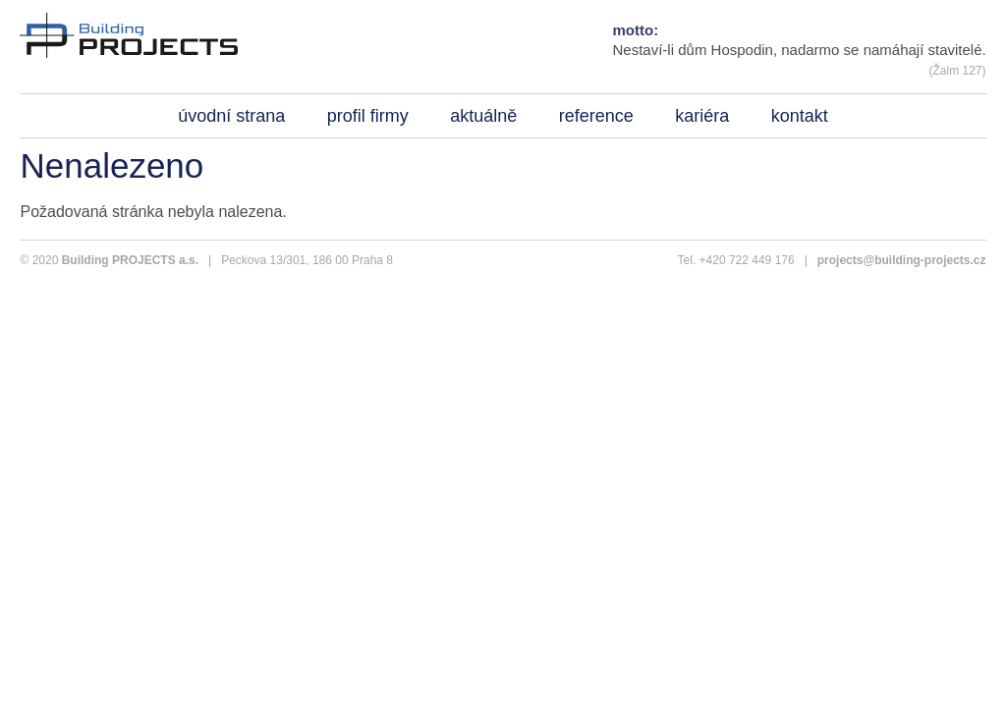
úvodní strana (231, 116)
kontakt (799, 116)
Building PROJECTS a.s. (130, 260)
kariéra (702, 116)
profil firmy (368, 116)
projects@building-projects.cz (901, 260)
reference (596, 116)
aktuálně (483, 116)
